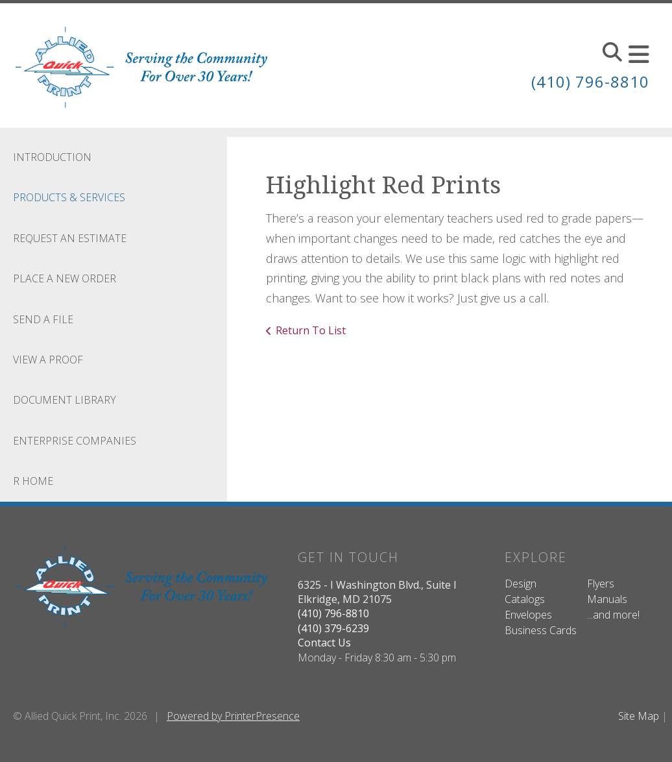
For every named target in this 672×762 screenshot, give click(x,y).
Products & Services (69, 197)
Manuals (607, 599)
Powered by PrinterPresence (233, 716)
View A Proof (48, 359)
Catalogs (525, 599)
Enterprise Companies (74, 441)
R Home (33, 481)
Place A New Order (64, 278)
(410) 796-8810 (590, 81)
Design (520, 583)
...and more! (613, 615)
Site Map (638, 716)
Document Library (64, 400)
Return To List (311, 330)
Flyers (600, 583)
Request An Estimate (69, 238)
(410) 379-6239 (333, 628)
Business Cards (541, 630)
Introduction (52, 157)
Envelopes (528, 615)
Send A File (43, 319)
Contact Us (324, 642)
